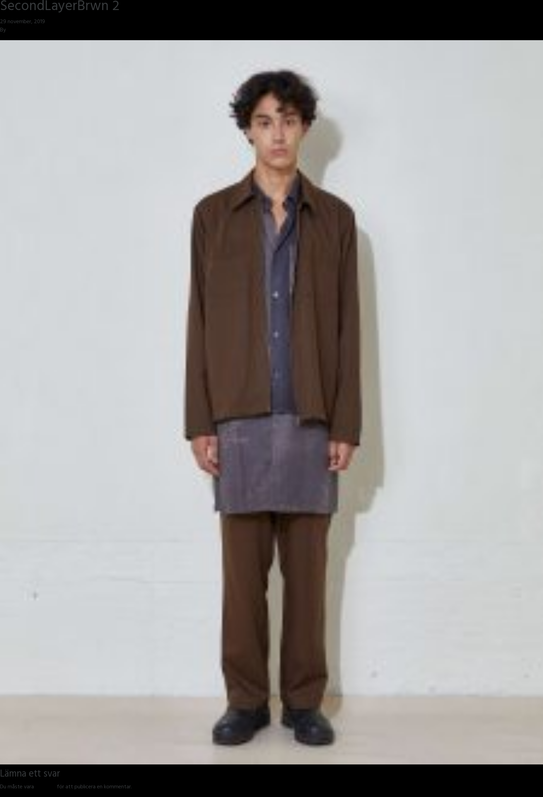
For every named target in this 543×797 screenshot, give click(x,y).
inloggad (45, 787)
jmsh (12, 30)
